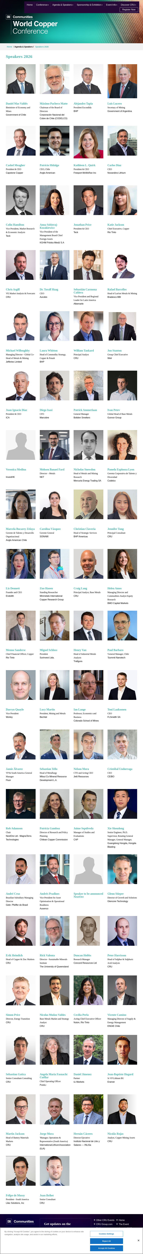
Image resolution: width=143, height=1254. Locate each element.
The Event (124, 1224)
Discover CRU (128, 5)
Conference (42, 5)
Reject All (106, 1241)
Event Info (111, 5)
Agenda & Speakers (62, 5)
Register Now (128, 9)
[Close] (138, 1240)
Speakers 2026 (41, 47)
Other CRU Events (105, 1220)
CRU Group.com (104, 1224)
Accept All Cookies (106, 1248)
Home (30, 5)
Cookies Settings (106, 1234)
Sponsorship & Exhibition (90, 5)
